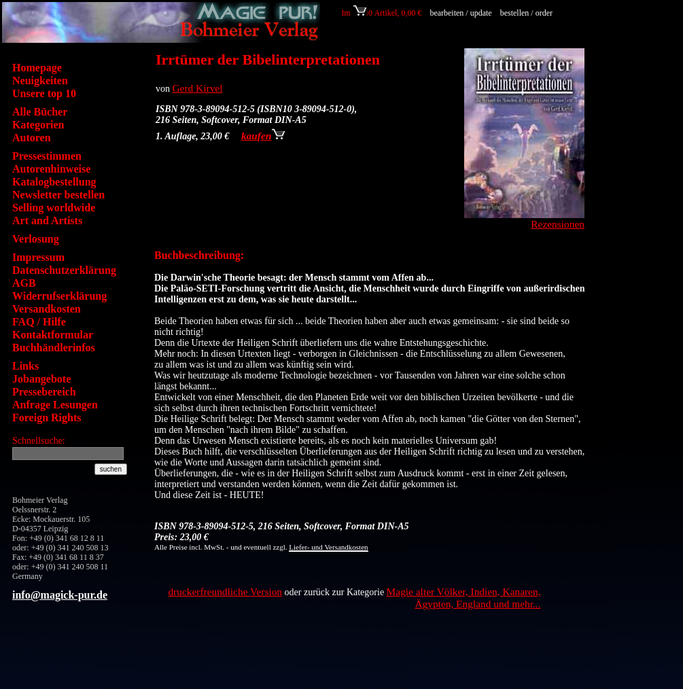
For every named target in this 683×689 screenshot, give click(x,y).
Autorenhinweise (51, 169)
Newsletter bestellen (58, 194)
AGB (24, 283)
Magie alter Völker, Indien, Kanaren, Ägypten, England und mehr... (464, 598)
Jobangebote (41, 379)
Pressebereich (44, 392)
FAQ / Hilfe (39, 322)
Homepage (37, 67)
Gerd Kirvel (198, 88)
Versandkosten (46, 309)
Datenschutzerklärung (64, 270)
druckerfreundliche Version (225, 591)
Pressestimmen (47, 156)
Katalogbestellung (54, 182)
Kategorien (38, 124)
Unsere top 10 (44, 93)
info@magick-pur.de (59, 595)
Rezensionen (557, 224)
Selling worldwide (53, 207)
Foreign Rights (46, 417)
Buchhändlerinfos (53, 347)
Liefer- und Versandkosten (328, 547)
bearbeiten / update (460, 13)
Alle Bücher (39, 112)
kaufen (263, 135)
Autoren (31, 137)
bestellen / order (527, 13)
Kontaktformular (52, 334)
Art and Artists (47, 220)
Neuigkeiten (40, 80)
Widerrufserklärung (59, 296)
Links (25, 366)
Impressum (38, 257)
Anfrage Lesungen (55, 404)
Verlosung (35, 239)
